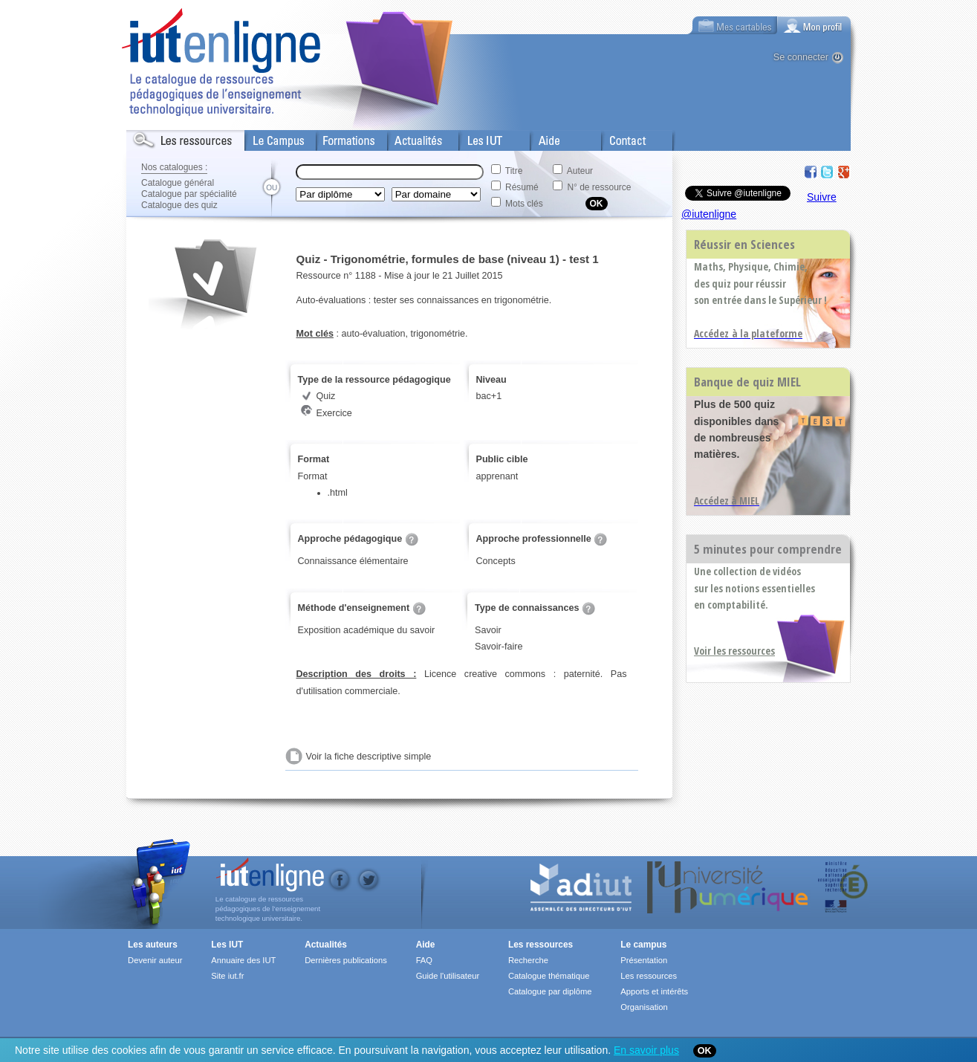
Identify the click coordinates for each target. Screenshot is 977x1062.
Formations (341, 137)
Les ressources (540, 944)
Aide (540, 137)
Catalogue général (177, 183)
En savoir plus (646, 1050)
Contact (618, 137)
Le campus (643, 944)
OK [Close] (705, 1051)
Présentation (643, 960)
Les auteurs (153, 944)
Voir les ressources (734, 651)
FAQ (424, 960)
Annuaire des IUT (243, 960)
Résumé (522, 187)
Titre (514, 171)
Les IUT (476, 137)
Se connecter (800, 57)
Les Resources (159, 137)
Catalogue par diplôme (550, 991)
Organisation (643, 1007)
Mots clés (524, 203)
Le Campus (269, 137)
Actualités (408, 137)
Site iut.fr (227, 975)
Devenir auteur (155, 960)
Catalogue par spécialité (189, 194)
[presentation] (814, 25)
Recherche (528, 960)
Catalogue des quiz (179, 205)
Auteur (580, 171)
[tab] (814, 25)
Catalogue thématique (548, 975)
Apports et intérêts (654, 991)
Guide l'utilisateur (447, 975)
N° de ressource (599, 187)
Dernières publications (346, 960)
